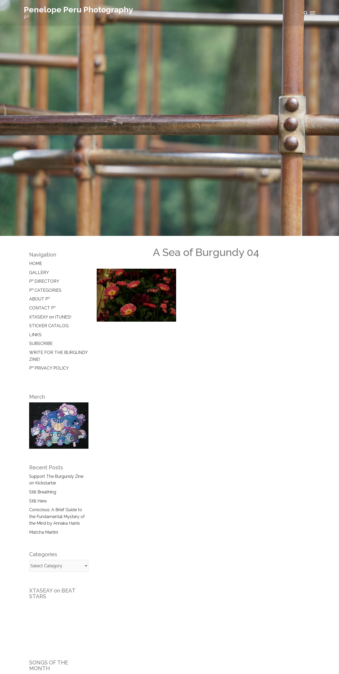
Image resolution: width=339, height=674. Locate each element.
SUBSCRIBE (41, 343)
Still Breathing (42, 492)
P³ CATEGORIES (45, 290)
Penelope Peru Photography (78, 9)
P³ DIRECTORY (44, 281)
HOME (35, 263)
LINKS (35, 334)
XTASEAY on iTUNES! (50, 317)
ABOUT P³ (39, 299)
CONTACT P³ (42, 308)
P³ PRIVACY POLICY (49, 368)
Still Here (38, 501)
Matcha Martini (43, 532)
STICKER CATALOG (49, 325)
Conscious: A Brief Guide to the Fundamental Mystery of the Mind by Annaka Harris (57, 516)
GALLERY (39, 272)
